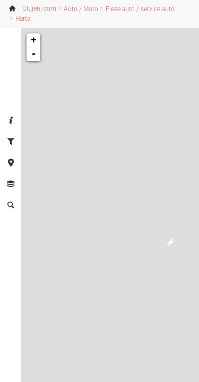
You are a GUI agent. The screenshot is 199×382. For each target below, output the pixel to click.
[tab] (10, 121)
